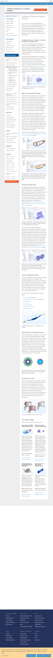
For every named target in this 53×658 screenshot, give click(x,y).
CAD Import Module (10, 158)
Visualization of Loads (12, 82)
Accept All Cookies (31, 655)
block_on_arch (27, 297)
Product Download (24, 644)
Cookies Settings (5, 655)
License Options (9, 620)
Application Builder (9, 23)
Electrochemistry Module (10, 142)
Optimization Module (10, 150)
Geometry (8, 29)
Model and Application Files (26, 615)
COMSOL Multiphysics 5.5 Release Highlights (19, 9)
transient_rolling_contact (29, 306)
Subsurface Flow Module (10, 121)
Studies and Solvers (9, 33)
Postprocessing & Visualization (11, 35)
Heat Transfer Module (10, 127)
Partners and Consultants (25, 640)
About (36, 633)
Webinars (8, 633)
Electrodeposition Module (11, 138)
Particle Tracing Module (10, 148)
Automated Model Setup (13, 75)
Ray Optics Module (9, 47)
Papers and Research (24, 622)
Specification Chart (10, 618)
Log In (40, 3)
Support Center (23, 633)
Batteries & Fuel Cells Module (11, 136)
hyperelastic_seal (27, 308)
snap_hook (26, 302)
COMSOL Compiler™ (10, 21)
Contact (46, 3)
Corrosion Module (9, 140)
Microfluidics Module (10, 117)
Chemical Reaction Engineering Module (12, 134)
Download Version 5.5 (40, 9)
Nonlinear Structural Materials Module (11, 60)
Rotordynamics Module (10, 86)
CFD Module (8, 115)
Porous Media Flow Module (11, 119)
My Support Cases (24, 635)
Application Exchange (39, 622)
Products (7, 615)
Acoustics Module (9, 88)
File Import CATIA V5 (11, 178)
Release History (9, 624)
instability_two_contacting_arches (31, 299)
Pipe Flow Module (9, 123)
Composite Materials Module (11, 62)
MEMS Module (9, 90)
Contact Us (37, 640)
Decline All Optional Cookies (44, 655)
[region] (26, 653)
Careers (36, 635)
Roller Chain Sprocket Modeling (12, 73)
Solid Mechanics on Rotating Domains (12, 80)
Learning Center (38, 615)
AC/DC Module (9, 41)
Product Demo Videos (24, 618)
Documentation (23, 642)
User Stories (22, 620)
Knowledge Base (23, 637)
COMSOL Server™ (9, 25)
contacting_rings (27, 301)
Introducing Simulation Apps (26, 626)
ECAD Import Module (10, 162)
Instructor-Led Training (39, 618)
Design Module (9, 160)
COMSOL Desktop (10, 27)
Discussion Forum (38, 620)
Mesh (7, 31)
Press (36, 637)
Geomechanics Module (10, 65)
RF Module (8, 43)
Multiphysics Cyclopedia (40, 626)
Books (21, 624)
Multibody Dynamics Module (11, 67)
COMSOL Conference (10, 640)
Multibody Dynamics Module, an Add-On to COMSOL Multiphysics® (13, 69)
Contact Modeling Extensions (11, 77)
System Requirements (10, 622)
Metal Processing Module (11, 125)
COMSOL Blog (38, 624)
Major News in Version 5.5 (12, 16)
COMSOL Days (9, 635)
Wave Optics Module (10, 45)
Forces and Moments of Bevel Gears (34, 247)
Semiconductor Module (10, 51)
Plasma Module (9, 49)
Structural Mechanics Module (11, 57)
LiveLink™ (10, 156)
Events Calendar (9, 637)
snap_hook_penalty (28, 304)
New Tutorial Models (12, 84)
